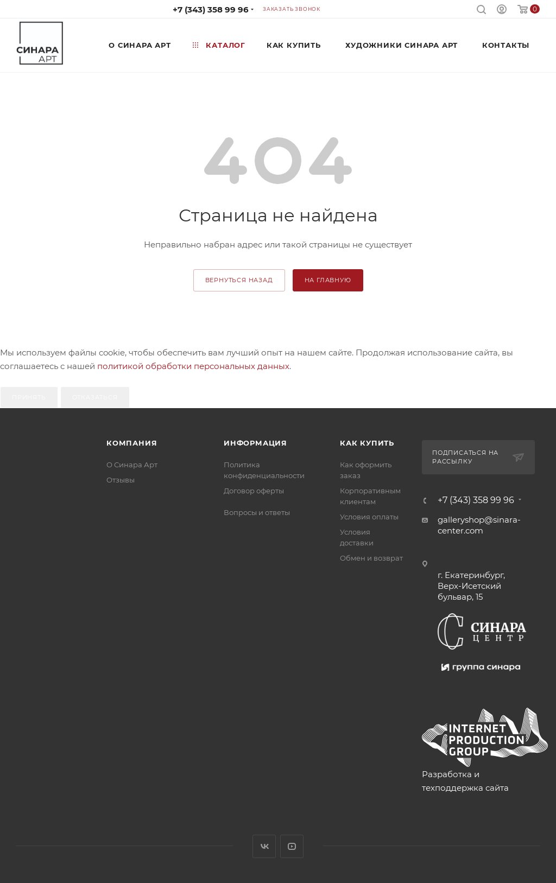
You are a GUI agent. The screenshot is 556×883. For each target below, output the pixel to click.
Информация (255, 443)
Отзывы (120, 479)
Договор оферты (254, 490)
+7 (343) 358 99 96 (211, 9)
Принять (29, 397)
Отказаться (95, 397)
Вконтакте (264, 846)
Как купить (367, 443)
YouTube (292, 846)
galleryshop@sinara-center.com (479, 525)
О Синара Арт (131, 464)
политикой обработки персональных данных (193, 366)
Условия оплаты (369, 516)
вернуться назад (239, 280)
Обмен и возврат (371, 558)
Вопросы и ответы (257, 512)
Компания (131, 443)
